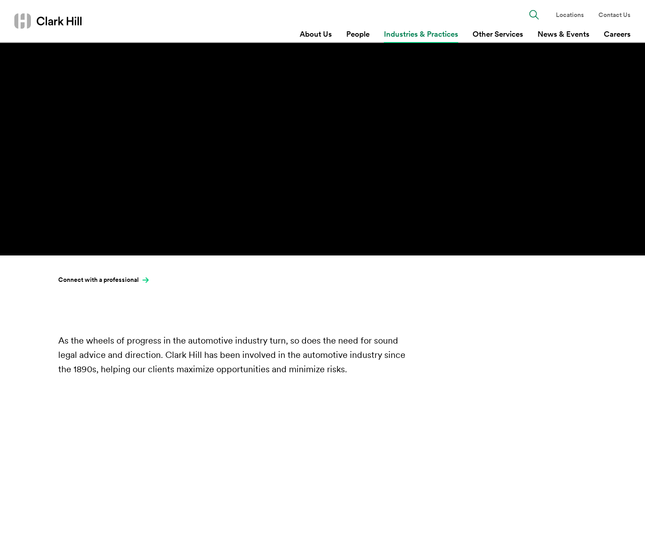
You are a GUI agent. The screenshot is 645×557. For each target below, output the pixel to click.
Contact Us (614, 15)
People (358, 34)
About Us (316, 34)
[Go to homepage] (48, 20)
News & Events (563, 34)
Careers (617, 34)
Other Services (498, 34)
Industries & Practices (421, 34)
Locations (570, 15)
